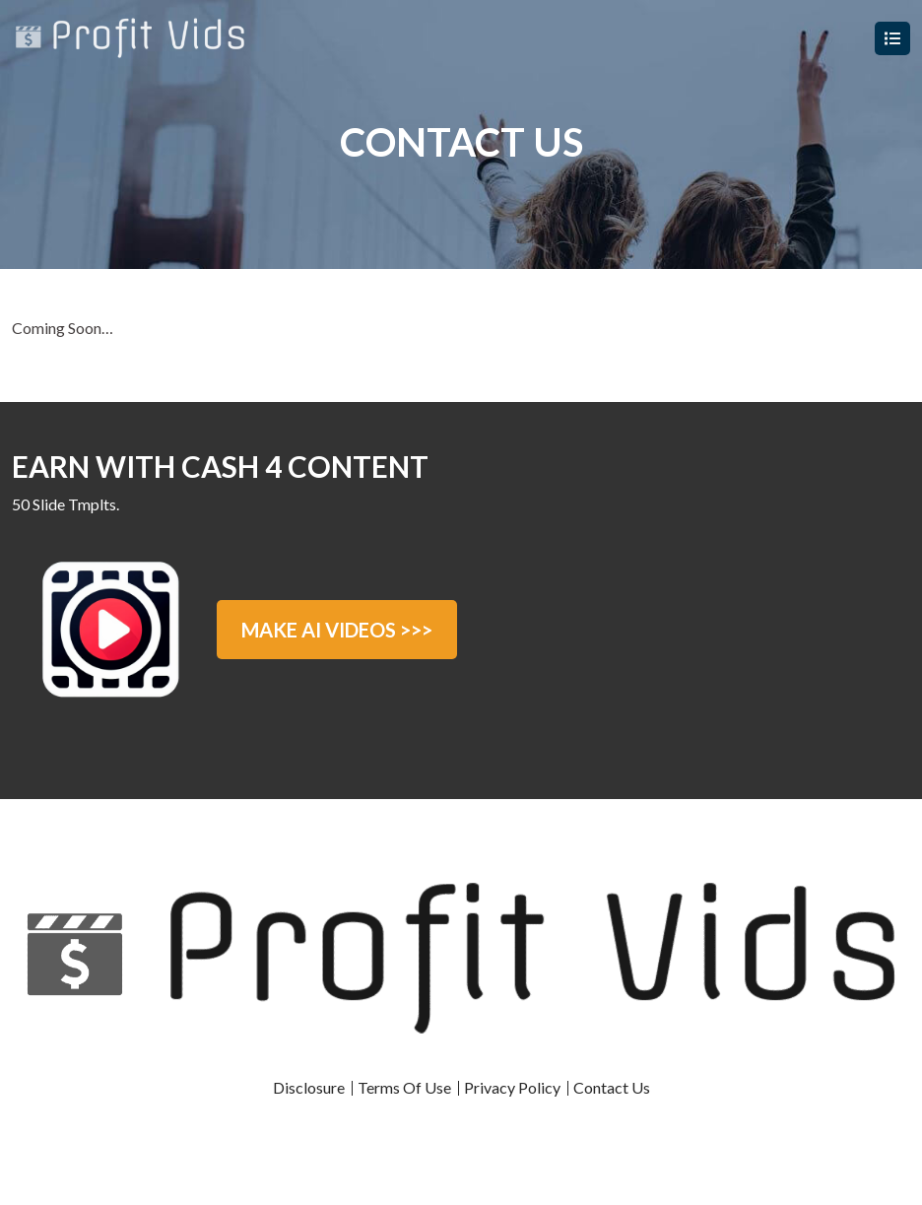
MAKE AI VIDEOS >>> (336, 629)
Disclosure (309, 1087)
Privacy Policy (512, 1087)
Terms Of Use (404, 1087)
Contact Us (611, 1087)
